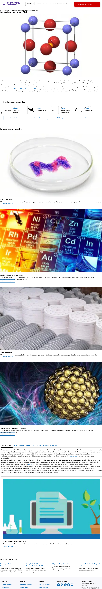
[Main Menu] (4, 4)
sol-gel (30, 464)
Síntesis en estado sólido (34, 10)
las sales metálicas (31, 89)
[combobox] (53, 4)
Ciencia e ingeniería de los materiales (19, 10)
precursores (73, 456)
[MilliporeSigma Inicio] (13, 3)
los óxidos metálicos (17, 89)
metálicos (14, 87)
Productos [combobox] (29, 3)
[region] (51, 113)
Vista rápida (14, 118)
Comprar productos (7, 203)
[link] (10, 584)
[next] (97, 113)
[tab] (7, 445)
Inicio (1, 10)
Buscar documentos (9, 546)
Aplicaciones (7, 10)
